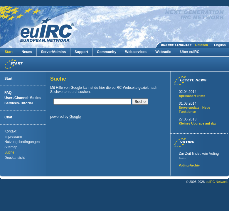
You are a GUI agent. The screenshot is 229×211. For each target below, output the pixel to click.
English (220, 45)
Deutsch (201, 45)
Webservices (136, 52)
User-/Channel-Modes (22, 98)
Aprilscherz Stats (192, 96)
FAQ (8, 93)
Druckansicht (14, 158)
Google (75, 117)
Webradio (163, 52)
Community (106, 52)
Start (9, 52)
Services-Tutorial (18, 103)
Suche (9, 152)
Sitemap (10, 147)
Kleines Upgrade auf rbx (197, 123)
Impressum (13, 137)
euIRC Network (217, 181)
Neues (26, 52)
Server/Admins (53, 52)
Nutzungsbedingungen (22, 142)
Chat (8, 117)
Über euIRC (189, 52)
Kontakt (10, 131)
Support (81, 52)
